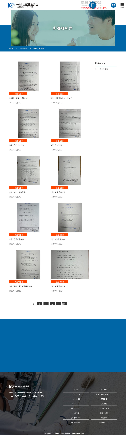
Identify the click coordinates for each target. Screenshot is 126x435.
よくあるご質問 (103, 407)
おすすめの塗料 (75, 422)
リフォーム (76, 403)
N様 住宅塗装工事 (17, 238)
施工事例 (104, 389)
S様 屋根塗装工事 (58, 238)
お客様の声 (104, 412)
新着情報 (104, 417)
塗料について (76, 407)
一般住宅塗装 (18, 93)
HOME (76, 389)
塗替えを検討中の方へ (104, 393)
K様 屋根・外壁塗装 (18, 191)
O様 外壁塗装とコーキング (62, 97)
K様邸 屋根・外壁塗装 (18, 97)
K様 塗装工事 (56, 144)
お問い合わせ (103, 422)
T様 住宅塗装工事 (58, 191)
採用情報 (104, 398)
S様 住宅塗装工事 (17, 144)
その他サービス (75, 417)
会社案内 (104, 403)
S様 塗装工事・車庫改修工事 (21, 285)
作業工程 (76, 412)
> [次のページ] (58, 303)
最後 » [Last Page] (64, 303)
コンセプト (76, 393)
